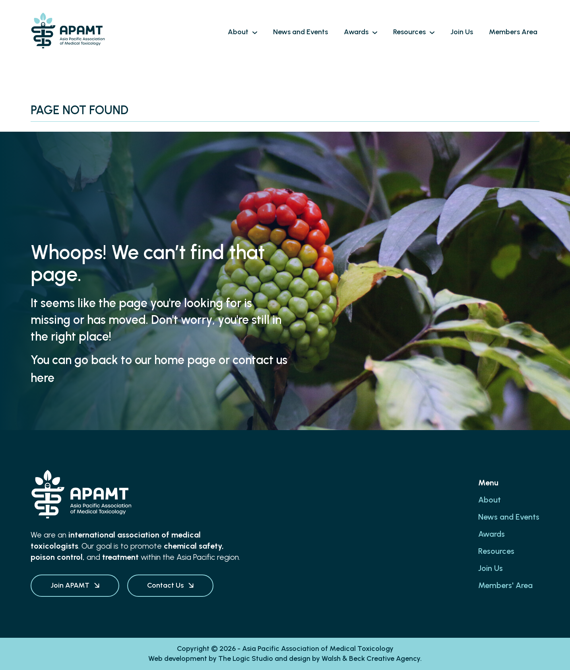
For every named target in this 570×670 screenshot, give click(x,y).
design (299, 658)
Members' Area (505, 585)
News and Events (508, 517)
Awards (491, 534)
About (489, 499)
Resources (496, 551)
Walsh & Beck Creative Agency (371, 658)
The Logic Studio (245, 658)
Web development (177, 658)
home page (185, 360)
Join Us (490, 568)
